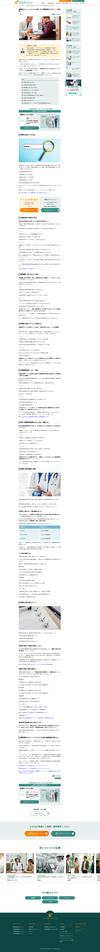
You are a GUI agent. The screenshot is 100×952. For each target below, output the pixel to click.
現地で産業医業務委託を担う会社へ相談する (34, 95)
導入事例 (58, 3)
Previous (10, 867)
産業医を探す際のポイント (30, 100)
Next (89, 867)
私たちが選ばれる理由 (81, 923)
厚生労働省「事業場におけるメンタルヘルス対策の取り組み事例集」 (37, 664)
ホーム (20, 5)
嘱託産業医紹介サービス (19, 926)
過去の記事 (36, 809)
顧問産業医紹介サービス (19, 931)
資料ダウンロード (33, 929)
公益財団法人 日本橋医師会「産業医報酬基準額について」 (35, 712)
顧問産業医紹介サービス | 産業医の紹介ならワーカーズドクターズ (34, 768)
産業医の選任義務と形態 (29, 97)
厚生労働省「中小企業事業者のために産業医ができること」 (35, 192)
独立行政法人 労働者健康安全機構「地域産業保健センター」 (36, 416)
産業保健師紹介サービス (19, 933)
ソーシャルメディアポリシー (66, 937)
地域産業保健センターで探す (30, 92)
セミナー (72, 3)
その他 (50, 901)
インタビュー (67, 897)
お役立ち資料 (65, 3)
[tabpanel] (50, 867)
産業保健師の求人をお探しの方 (51, 929)
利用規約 (62, 929)
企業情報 (62, 926)
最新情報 (78, 926)
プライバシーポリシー (65, 933)
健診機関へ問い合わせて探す (30, 87)
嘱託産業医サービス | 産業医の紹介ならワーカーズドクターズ (33, 765)
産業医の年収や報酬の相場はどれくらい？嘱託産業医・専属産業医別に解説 (36, 717)
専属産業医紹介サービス (19, 929)
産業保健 (28, 5)
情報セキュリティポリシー (66, 935)
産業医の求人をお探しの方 (50, 926)
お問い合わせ (79, 930)
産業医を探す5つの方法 (29, 82)
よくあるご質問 (64, 931)
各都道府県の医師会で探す (30, 84)
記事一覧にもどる (40, 813)
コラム (76, 3)
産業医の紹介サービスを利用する (31, 90)
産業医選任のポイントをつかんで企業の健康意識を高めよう (37, 103)
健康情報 (33, 897)
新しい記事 (43, 809)
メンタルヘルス (50, 897)
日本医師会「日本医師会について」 (30, 268)
